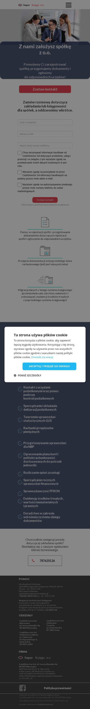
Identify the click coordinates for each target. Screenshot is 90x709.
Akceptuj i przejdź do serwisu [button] (49, 366)
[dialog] (45, 354)
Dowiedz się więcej (42, 357)
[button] (27, 375)
